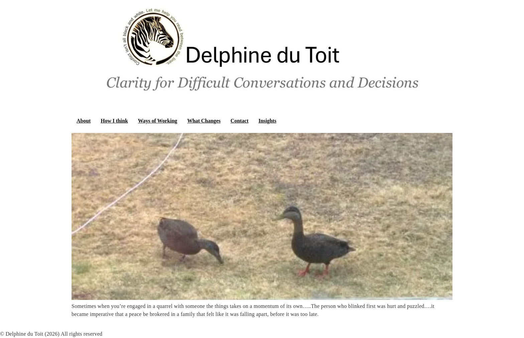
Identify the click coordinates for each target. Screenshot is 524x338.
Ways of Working (157, 121)
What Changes (204, 121)
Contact (240, 121)
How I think (114, 121)
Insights (267, 121)
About (84, 121)
